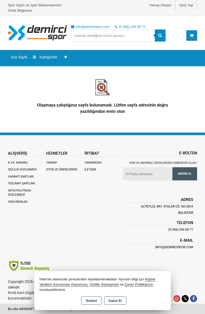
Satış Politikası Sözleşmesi (19, 193)
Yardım (51, 162)
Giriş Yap (186, 5)
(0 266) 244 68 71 (180, 229)
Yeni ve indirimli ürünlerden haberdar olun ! (163, 163)
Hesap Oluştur (161, 5)
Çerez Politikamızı (139, 284)
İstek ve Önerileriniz (62, 169)
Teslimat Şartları (21, 183)
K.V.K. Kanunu (18, 162)
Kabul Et (115, 301)
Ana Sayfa (19, 57)
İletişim (90, 169)
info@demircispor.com (174, 247)
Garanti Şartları (21, 176)
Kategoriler (45, 57)
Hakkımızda (93, 162)
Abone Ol (185, 173)
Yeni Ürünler (17, 202)
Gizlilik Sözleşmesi (22, 169)
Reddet (91, 301)
